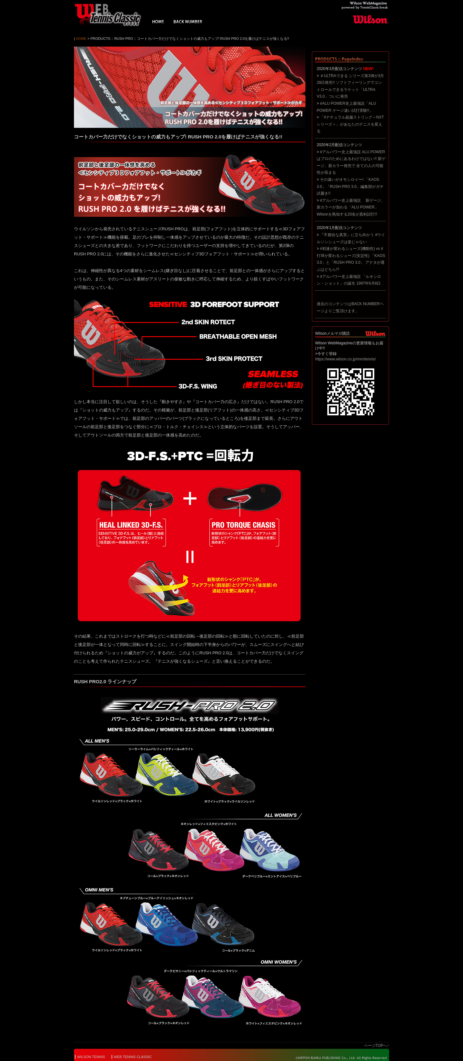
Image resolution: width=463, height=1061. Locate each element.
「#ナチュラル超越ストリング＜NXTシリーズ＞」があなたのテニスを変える (350, 124)
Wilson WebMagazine (111, 15)
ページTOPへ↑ (376, 1045)
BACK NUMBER (188, 22)
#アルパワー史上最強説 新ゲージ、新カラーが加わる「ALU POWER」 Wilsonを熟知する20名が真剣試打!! (351, 207)
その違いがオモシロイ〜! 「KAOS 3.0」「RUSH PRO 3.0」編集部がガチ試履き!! (350, 186)
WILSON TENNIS (91, 1057)
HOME (158, 22)
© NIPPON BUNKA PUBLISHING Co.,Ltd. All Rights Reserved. (337, 1057)
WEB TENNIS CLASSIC (133, 1057)
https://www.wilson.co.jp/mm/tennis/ (345, 359)
